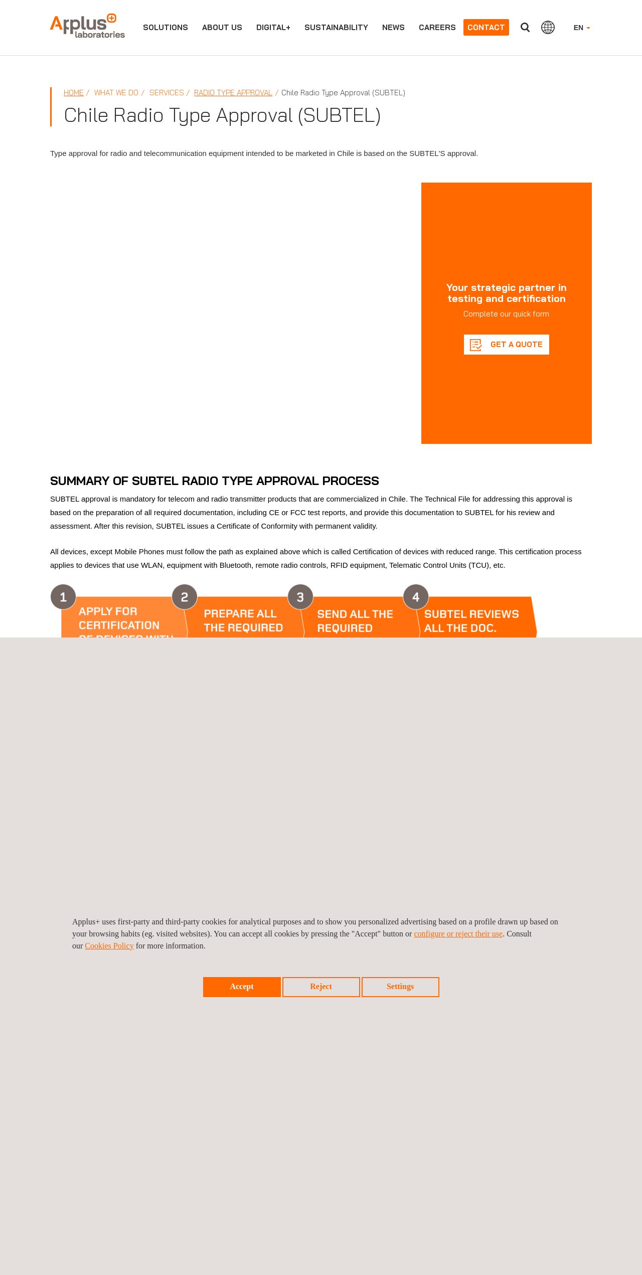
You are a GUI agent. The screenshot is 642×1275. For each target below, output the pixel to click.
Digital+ (273, 27)
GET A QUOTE (516, 344)
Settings (400, 986)
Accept (241, 986)
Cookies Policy (109, 945)
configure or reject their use (458, 933)
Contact (486, 27)
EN (582, 28)
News (393, 27)
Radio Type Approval (233, 92)
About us (222, 27)
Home (74, 92)
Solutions (165, 27)
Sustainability (336, 27)
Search (525, 27)
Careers (437, 27)
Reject (321, 986)
